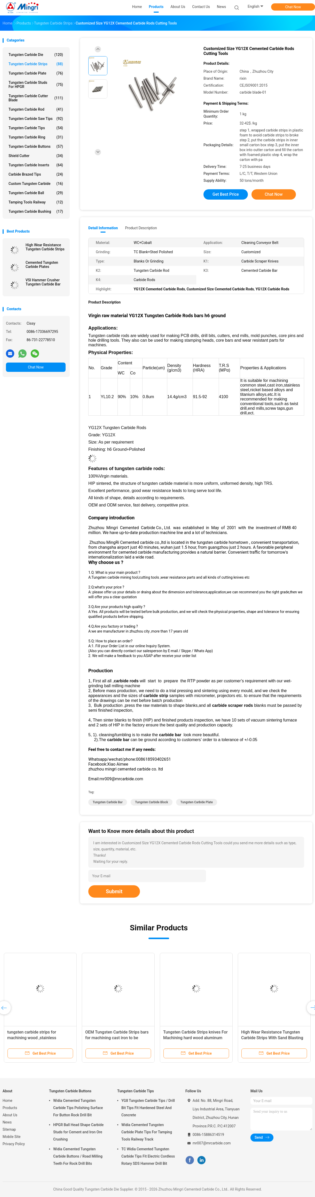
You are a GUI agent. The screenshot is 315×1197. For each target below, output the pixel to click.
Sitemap (9, 1129)
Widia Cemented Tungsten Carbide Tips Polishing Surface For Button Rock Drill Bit (78, 1107)
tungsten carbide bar (108, 802)
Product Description (141, 228)
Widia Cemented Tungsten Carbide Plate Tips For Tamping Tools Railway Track (146, 1132)
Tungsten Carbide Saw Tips (36, 118)
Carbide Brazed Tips (36, 174)
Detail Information (103, 228)
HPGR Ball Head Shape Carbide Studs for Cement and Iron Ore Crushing (78, 1132)
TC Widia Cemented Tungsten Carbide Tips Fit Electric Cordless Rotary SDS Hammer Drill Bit (148, 1156)
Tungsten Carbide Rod (36, 109)
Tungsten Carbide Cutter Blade (36, 98)
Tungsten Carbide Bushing (36, 211)
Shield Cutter (36, 155)
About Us (10, 1115)
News (7, 1122)
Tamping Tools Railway (36, 202)
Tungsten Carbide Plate (36, 73)
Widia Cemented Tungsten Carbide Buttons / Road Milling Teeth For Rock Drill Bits (78, 1156)
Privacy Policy (14, 1144)
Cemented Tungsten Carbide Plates (42, 264)
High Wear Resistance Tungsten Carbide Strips (45, 247)
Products (10, 1108)
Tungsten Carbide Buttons (36, 146)
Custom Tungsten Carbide (36, 183)
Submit (114, 891)
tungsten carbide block (151, 802)
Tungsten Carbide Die (36, 54)
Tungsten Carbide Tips (36, 127)
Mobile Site (12, 1137)
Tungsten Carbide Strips (36, 64)
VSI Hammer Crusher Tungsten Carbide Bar (43, 282)
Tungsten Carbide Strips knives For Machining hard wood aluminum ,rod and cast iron (195, 1038)
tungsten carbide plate (196, 802)
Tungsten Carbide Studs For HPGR (36, 84)
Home (7, 1100)
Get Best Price (225, 194)
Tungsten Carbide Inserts (36, 165)
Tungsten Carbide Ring (36, 137)
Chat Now (293, 7)
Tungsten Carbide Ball (36, 192)
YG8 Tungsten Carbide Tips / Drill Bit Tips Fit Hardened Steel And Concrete (148, 1107)
